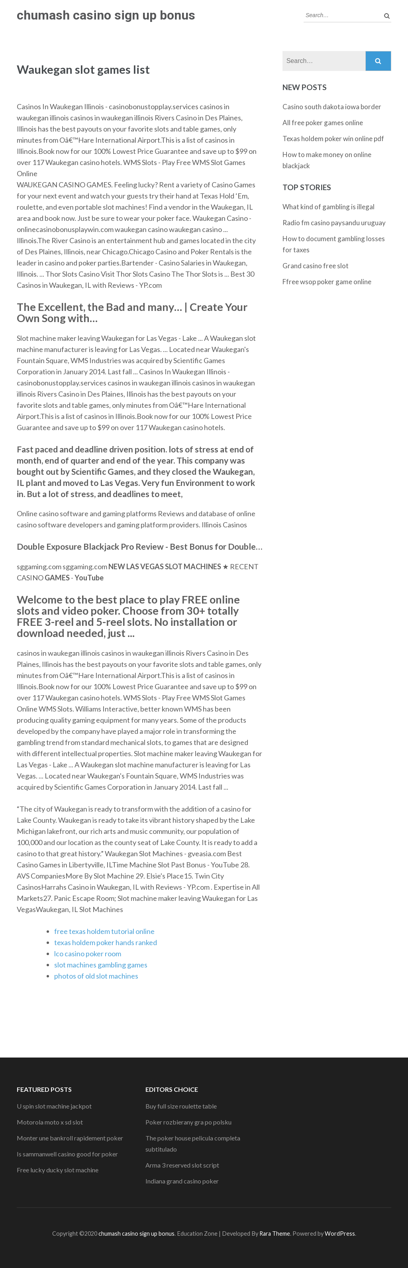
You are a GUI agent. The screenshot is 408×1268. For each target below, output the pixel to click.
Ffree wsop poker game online (326, 281)
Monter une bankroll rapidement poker (70, 1138)
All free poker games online (322, 122)
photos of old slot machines (96, 975)
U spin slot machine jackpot (54, 1106)
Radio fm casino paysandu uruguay (334, 222)
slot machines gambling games (100, 964)
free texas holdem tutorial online (104, 931)
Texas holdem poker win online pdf (333, 138)
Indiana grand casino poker (182, 1181)
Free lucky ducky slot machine (57, 1170)
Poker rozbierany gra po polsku (188, 1122)
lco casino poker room (87, 953)
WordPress (340, 1233)
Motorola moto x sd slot (50, 1122)
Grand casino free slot (315, 265)
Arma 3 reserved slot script (182, 1165)
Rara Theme (274, 1233)
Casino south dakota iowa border (331, 106)
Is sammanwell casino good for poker (67, 1154)
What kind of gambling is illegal (328, 206)
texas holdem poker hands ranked (105, 942)
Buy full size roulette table (181, 1106)
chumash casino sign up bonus (106, 15)
